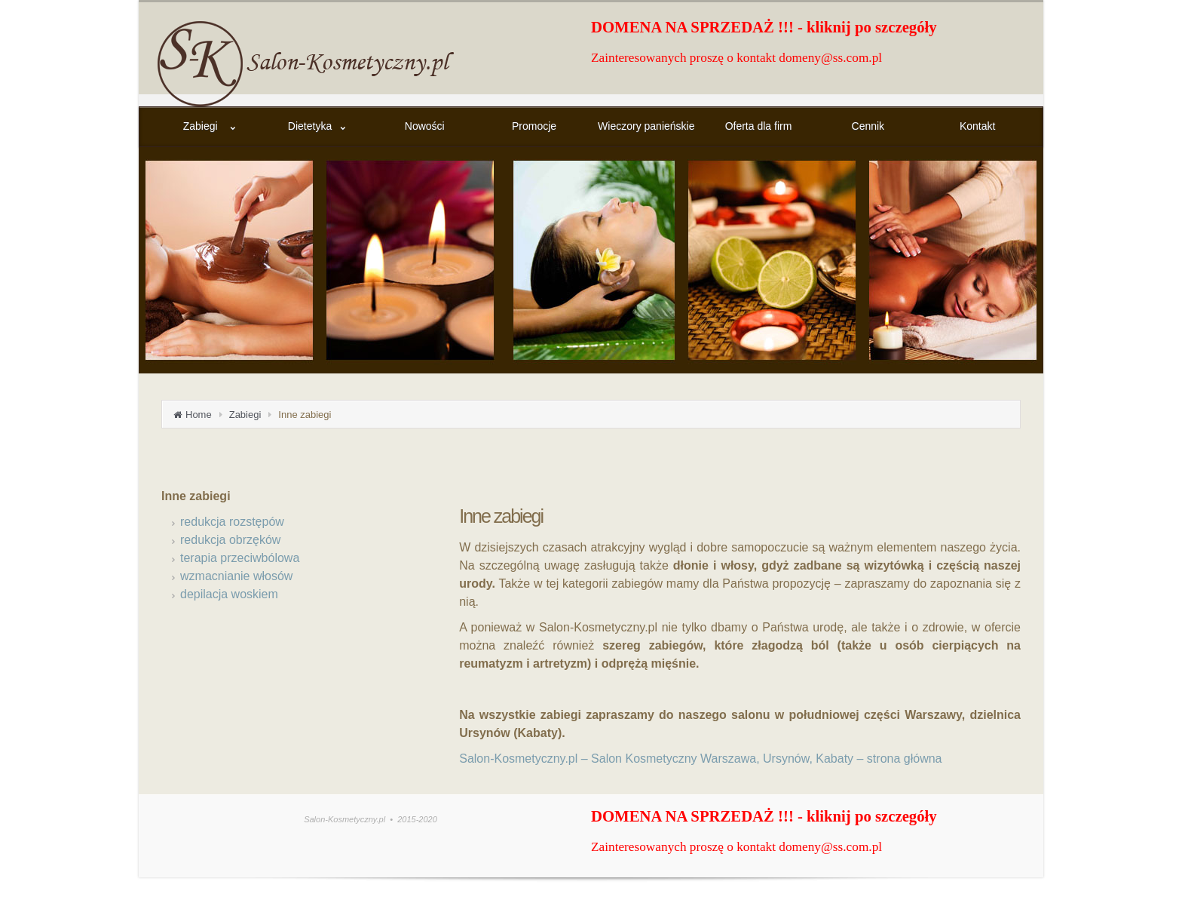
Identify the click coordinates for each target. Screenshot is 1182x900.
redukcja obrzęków (230, 539)
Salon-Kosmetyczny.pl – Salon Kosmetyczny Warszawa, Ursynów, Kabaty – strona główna (700, 758)
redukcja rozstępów (232, 521)
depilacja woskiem (229, 594)
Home (198, 414)
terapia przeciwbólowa (239, 557)
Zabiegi (245, 414)
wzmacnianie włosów (236, 576)
